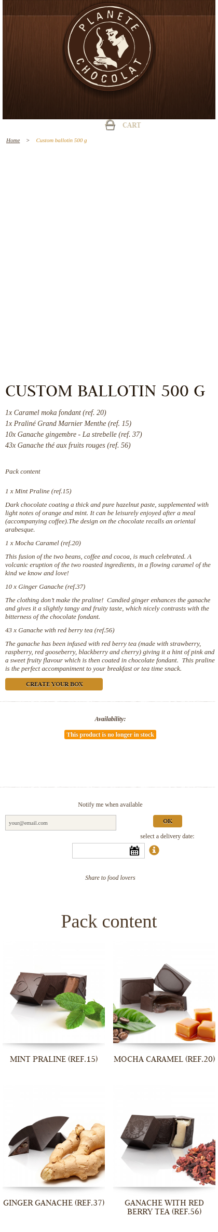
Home (13, 140)
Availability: (110, 719)
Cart (131, 126)
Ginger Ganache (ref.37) (51, 586)
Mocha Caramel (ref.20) (48, 543)
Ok (167, 821)
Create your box (54, 685)
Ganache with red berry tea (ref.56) (66, 630)
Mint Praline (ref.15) (43, 491)
